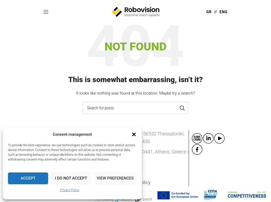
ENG (224, 12)
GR (209, 12)
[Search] (135, 108)
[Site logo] (135, 12)
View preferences (115, 178)
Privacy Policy (69, 190)
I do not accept (71, 178)
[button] (134, 134)
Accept (28, 178)
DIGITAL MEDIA (116, 199)
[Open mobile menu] (46, 12)
